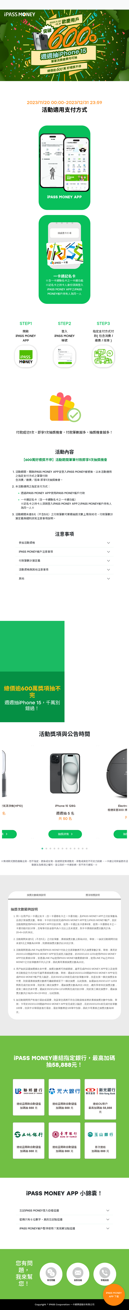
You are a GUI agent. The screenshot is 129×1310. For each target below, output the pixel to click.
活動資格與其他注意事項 (33, 569)
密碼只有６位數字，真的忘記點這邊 (40, 1219)
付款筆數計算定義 (29, 560)
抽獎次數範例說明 (36, 895)
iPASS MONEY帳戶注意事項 (36, 551)
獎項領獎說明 (93, 895)
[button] (42, 848)
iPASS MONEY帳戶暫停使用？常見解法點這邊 (47, 1228)
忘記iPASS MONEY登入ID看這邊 (39, 1210)
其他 (21, 578)
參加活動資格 (27, 542)
